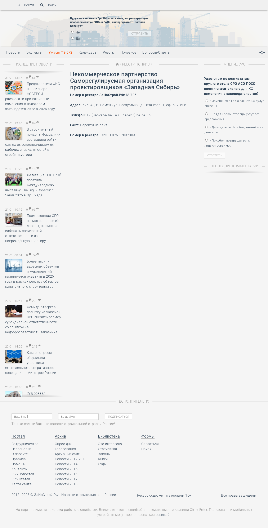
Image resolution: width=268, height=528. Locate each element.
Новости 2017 (66, 479)
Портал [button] (18, 436)
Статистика (107, 449)
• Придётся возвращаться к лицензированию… (227, 143)
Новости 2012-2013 (71, 459)
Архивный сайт (67, 454)
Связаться (150, 444)
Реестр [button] (108, 52)
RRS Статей (21, 479)
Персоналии (21, 449)
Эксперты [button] (34, 52)
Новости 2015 (66, 469)
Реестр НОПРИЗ (136, 64)
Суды (102, 464)
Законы (104, 454)
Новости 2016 (66, 474)
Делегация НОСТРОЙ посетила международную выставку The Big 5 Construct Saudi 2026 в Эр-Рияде (33, 185)
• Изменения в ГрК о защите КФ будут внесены (234, 103)
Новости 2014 (66, 464)
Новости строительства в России (88, 495)
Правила (19, 459)
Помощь (18, 464)
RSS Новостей (23, 474)
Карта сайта (22, 484)
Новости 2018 (66, 484)
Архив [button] (60, 436)
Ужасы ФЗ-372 (60, 52)
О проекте (20, 454)
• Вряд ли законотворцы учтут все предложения (232, 116)
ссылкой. (163, 515)
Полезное (128, 52)
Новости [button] (13, 52)
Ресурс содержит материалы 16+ (164, 495)
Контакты (20, 469)
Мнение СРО (235, 64)
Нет (76, 32)
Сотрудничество (25, 444)
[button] (262, 52)
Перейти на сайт (93, 125)
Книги (103, 459)
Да (75, 38)
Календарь (88, 52)
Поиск (48, 5)
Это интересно (110, 444)
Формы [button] (148, 436)
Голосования (65, 449)
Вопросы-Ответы (156, 52)
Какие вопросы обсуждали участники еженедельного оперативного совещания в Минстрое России (30, 363)
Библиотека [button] (109, 436)
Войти (26, 5)
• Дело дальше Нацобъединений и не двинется (234, 130)
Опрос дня (63, 444)
